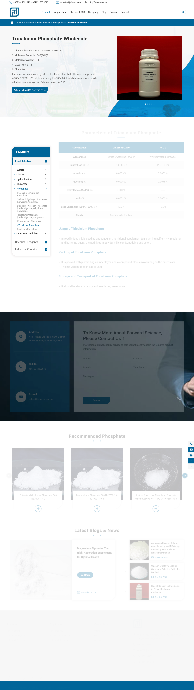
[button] (145, 104)
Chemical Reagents (26, 242)
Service (113, 12)
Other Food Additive (26, 233)
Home (20, 22)
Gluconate (21, 184)
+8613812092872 (21, 2)
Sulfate (20, 169)
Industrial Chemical (26, 249)
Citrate (20, 174)
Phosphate (58, 22)
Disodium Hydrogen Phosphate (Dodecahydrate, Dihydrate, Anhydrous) (32, 208)
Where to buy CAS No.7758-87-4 (29, 90)
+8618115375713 (39, 2)
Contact (125, 12)
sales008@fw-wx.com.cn (72, 2)
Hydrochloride (24, 179)
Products (46, 12)
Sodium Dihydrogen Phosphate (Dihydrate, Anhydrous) (32, 200)
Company (93, 12)
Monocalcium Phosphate (29, 221)
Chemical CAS (77, 12)
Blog (104, 12)
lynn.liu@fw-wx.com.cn (96, 2)
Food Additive (43, 22)
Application (60, 12)
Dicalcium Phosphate (27, 229)
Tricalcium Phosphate (76, 22)
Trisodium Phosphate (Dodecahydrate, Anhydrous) (30, 216)
